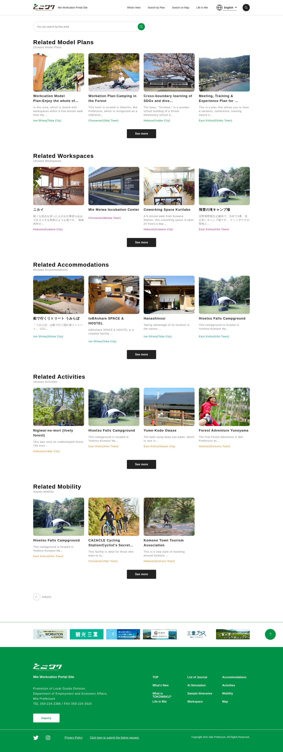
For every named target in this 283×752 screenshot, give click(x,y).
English (228, 7)
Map (225, 701)
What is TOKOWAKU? (162, 694)
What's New (133, 7)
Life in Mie (202, 7)
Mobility (227, 693)
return (42, 596)
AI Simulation (196, 685)
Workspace (195, 701)
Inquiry (46, 718)
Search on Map (180, 7)
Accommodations (234, 677)
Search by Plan (156, 7)
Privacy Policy (74, 737)
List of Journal (197, 677)
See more (141, 133)
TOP (155, 677)
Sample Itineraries (199, 693)
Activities (228, 685)
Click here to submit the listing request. (115, 737)
